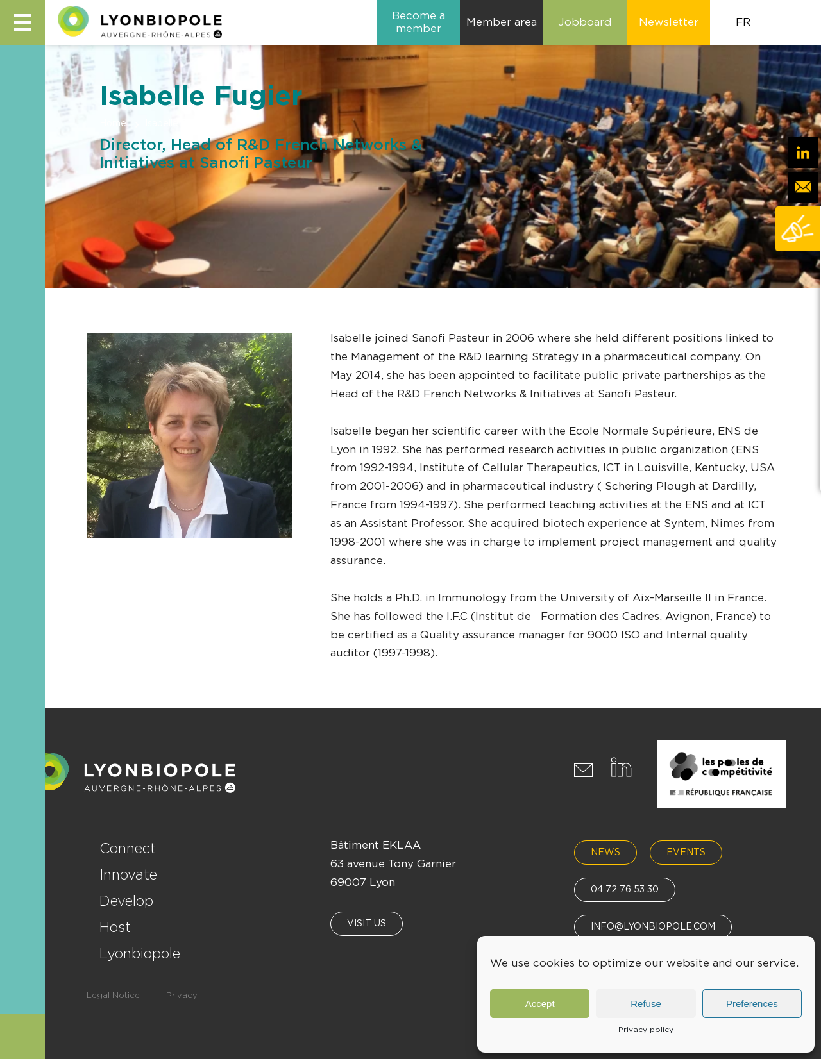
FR (743, 22)
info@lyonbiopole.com (653, 926)
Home (112, 123)
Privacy (182, 996)
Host (115, 928)
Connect (127, 849)
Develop (126, 901)
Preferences (752, 1003)
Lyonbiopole (139, 954)
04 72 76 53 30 (625, 889)
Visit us (366, 923)
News (605, 852)
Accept (540, 1003)
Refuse (646, 1003)
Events (686, 852)
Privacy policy (645, 1029)
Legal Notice (113, 996)
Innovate (128, 875)
